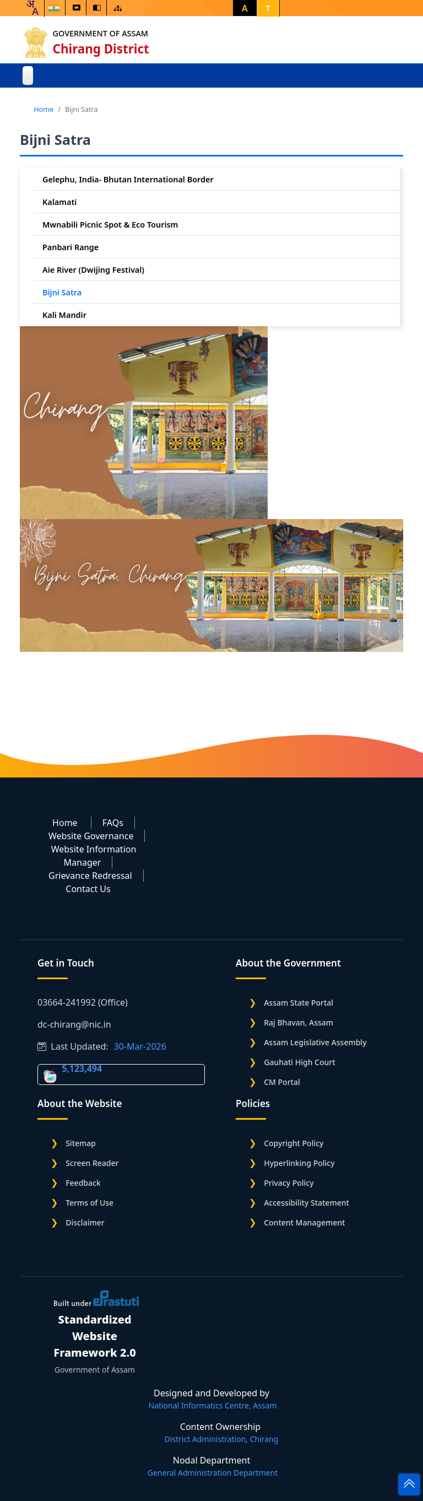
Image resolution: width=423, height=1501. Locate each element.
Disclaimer (85, 1222)
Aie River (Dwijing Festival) (93, 269)
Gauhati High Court (299, 1062)
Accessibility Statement (306, 1202)
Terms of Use (89, 1202)
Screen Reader (92, 1163)
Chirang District (101, 48)
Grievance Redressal (90, 876)
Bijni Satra (62, 292)
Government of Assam (100, 33)
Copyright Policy (293, 1143)
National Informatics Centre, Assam (212, 1405)
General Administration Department (213, 1472)
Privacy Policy (288, 1183)
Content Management (304, 1222)
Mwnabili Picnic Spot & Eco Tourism (110, 224)
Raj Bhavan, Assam (298, 1022)
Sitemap (81, 1143)
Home (43, 109)
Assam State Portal (298, 1002)
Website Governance (90, 836)
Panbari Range (70, 247)
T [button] (268, 8)
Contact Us (88, 889)
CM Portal (282, 1082)
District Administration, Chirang (222, 1439)
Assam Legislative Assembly (315, 1042)
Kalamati (59, 202)
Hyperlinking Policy (299, 1163)
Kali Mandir (64, 315)
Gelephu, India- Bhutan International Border (128, 179)
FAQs (112, 823)
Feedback (83, 1183)
